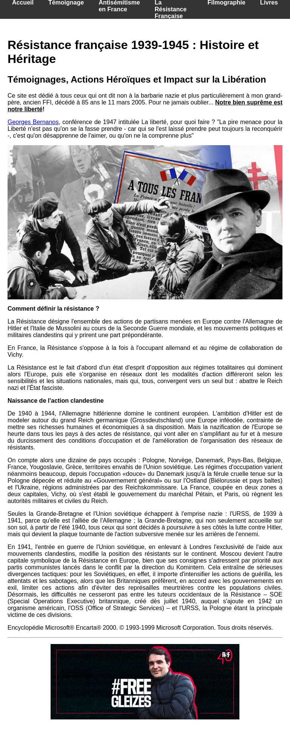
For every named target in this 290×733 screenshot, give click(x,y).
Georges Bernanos (33, 122)
